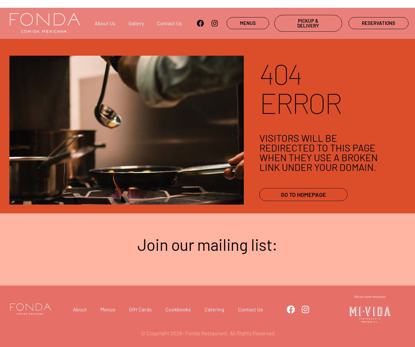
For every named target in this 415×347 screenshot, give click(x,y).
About (80, 309)
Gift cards (140, 309)
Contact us (169, 23)
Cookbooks (178, 309)
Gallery (136, 23)
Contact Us (250, 309)
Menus (108, 309)
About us (105, 23)
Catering (214, 309)
